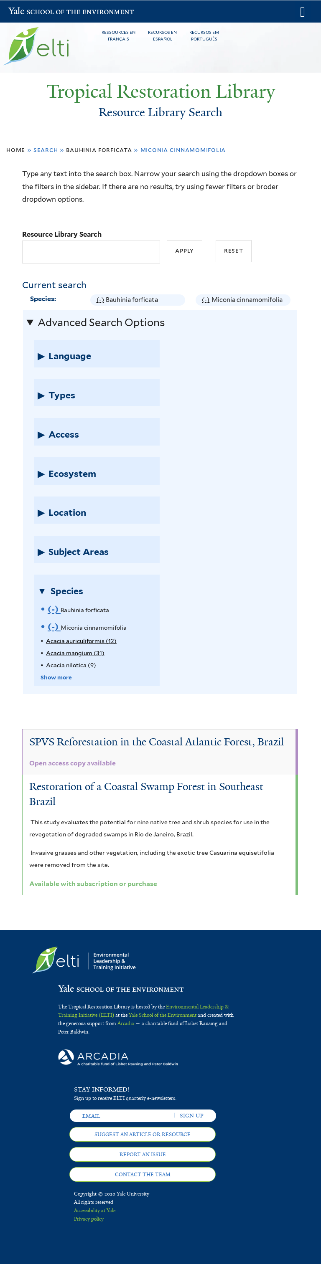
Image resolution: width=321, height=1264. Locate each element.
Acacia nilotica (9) (71, 665)
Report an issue (143, 1154)
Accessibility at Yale (94, 1210)
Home (15, 150)
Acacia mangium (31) (75, 653)
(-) (101, 300)
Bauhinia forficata (99, 150)
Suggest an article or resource (142, 1134)
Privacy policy (89, 1219)
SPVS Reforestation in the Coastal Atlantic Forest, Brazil (156, 742)
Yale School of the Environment (30, 12)
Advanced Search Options (101, 322)
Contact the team (143, 1174)
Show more (56, 677)
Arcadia (125, 1023)
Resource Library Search (62, 234)
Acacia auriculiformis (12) (81, 641)
